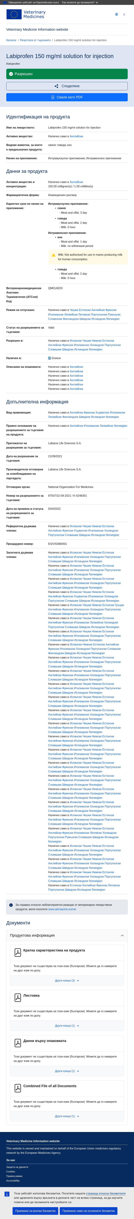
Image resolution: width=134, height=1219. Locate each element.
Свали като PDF (67, 97)
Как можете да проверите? (80, 2)
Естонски (85, 309)
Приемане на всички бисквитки (35, 1210)
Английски (76, 136)
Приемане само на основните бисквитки (88, 1210)
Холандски (97, 345)
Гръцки (119, 605)
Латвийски (71, 314)
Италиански (56, 314)
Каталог (11, 40)
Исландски (98, 318)
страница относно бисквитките (106, 1193)
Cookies (10, 1171)
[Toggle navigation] (124, 14)
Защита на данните (17, 1167)
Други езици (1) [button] (67, 1025)
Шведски (85, 318)
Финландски (71, 318)
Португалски (99, 314)
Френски (111, 309)
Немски (97, 340)
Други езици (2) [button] (67, 980)
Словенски (55, 318)
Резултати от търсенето (35, 40)
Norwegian (113, 318)
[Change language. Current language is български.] (116, 14)
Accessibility (13, 1180)
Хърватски (102, 412)
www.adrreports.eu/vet (62, 909)
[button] (67, 86)
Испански (76, 340)
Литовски (84, 314)
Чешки (74, 309)
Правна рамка (14, 1176)
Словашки (54, 349)
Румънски (114, 314)
